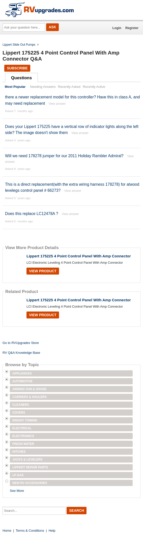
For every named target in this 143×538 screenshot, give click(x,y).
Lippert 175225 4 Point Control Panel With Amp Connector (78, 256)
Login (116, 28)
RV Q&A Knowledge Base (21, 353)
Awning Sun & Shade (29, 389)
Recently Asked (69, 87)
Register (131, 28)
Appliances (22, 373)
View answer (57, 103)
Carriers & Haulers (29, 397)
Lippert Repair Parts (30, 467)
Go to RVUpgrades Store (21, 343)
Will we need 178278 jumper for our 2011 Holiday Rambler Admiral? (64, 156)
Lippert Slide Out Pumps (19, 44)
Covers (18, 412)
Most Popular (15, 87)
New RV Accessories (29, 483)
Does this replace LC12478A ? (31, 213)
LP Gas (17, 475)
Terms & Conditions (30, 530)
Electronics (23, 436)
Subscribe (17, 68)
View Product (42, 271)
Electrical (22, 428)
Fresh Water (23, 444)
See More (17, 491)
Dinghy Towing (24, 420)
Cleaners (20, 405)
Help (52, 530)
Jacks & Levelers (27, 459)
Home (7, 530)
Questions (21, 77)
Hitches (19, 451)
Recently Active (94, 87)
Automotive (22, 381)
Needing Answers (42, 87)
